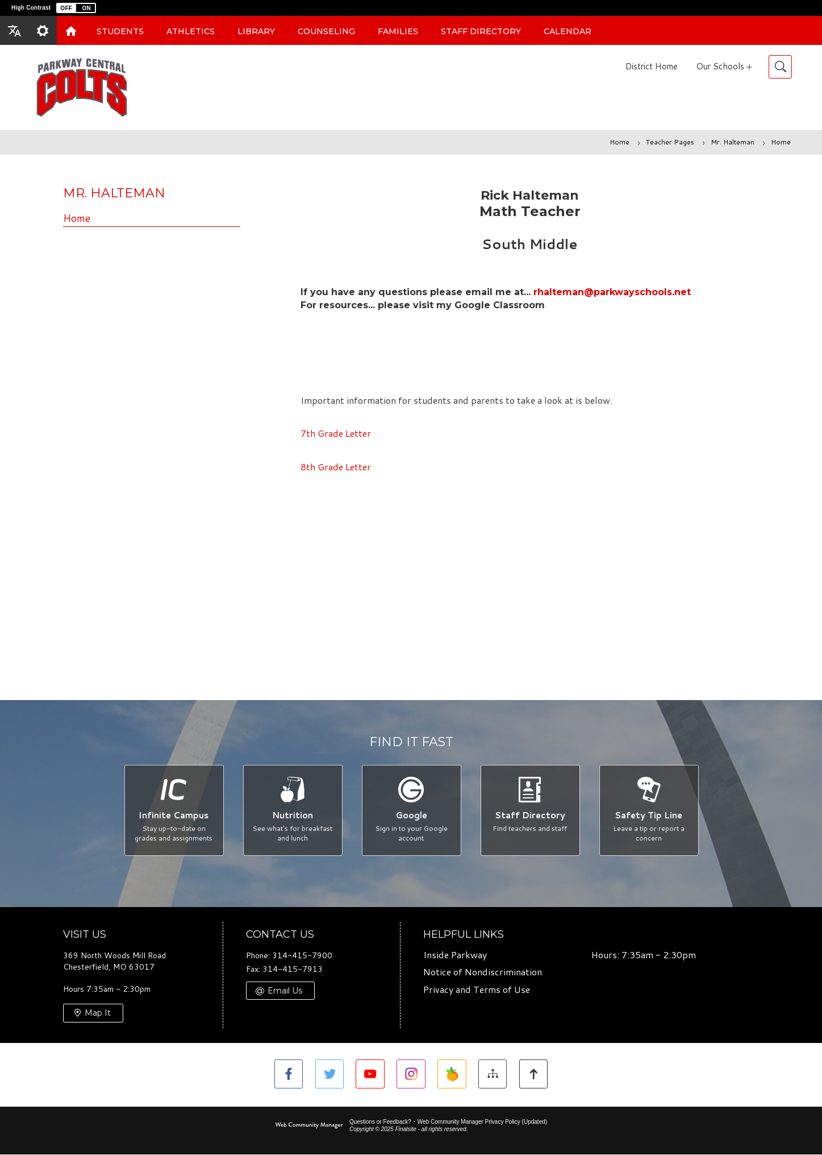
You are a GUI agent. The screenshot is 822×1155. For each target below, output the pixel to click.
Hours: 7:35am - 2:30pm (643, 955)
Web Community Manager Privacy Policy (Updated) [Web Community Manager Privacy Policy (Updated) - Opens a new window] (482, 1122)
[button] (76, 8)
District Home (651, 66)
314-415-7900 (302, 956)
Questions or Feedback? (380, 1122)
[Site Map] (493, 1075)
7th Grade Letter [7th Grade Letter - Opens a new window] (336, 433)
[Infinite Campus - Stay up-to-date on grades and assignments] (173, 810)
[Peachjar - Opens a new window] (452, 1075)
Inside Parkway (455, 955)
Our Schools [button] (720, 66)
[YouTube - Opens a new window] (369, 1075)
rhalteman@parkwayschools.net (612, 292)
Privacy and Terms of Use (476, 990)
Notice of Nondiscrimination (482, 972)
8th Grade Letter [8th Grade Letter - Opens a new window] (336, 466)
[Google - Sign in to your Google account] (411, 810)
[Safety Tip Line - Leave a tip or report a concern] (648, 810)
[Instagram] (411, 1075)
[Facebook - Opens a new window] (286, 1075)
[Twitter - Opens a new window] (328, 1075)
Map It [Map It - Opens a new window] (98, 1014)
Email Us (285, 991)
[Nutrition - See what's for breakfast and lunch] (292, 810)
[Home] (71, 30)
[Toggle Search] (780, 66)
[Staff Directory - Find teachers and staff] (530, 810)
